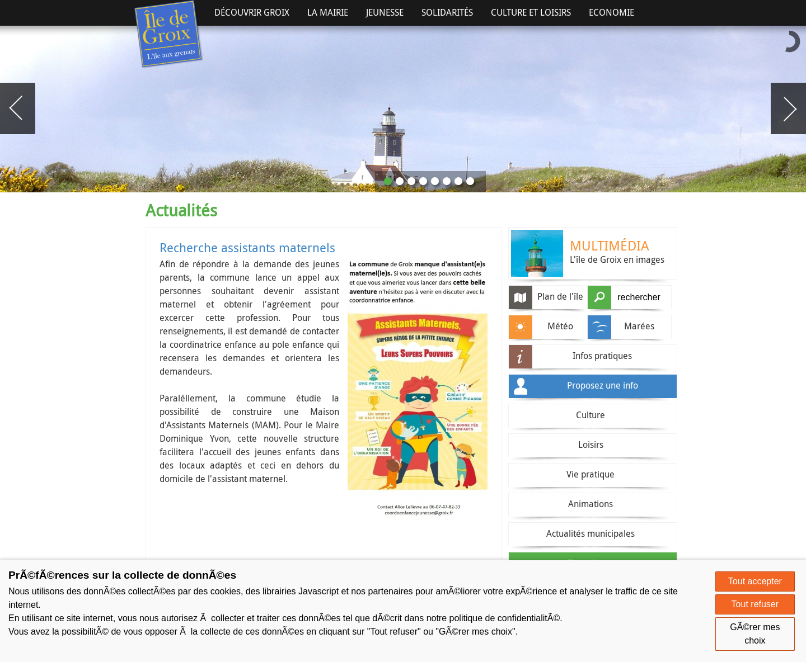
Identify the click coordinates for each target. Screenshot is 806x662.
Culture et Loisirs (531, 12)
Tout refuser (755, 604)
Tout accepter (755, 581)
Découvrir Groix (251, 12)
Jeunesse (385, 12)
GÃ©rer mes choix (755, 633)
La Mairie (327, 12)
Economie (611, 12)
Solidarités (447, 12)
